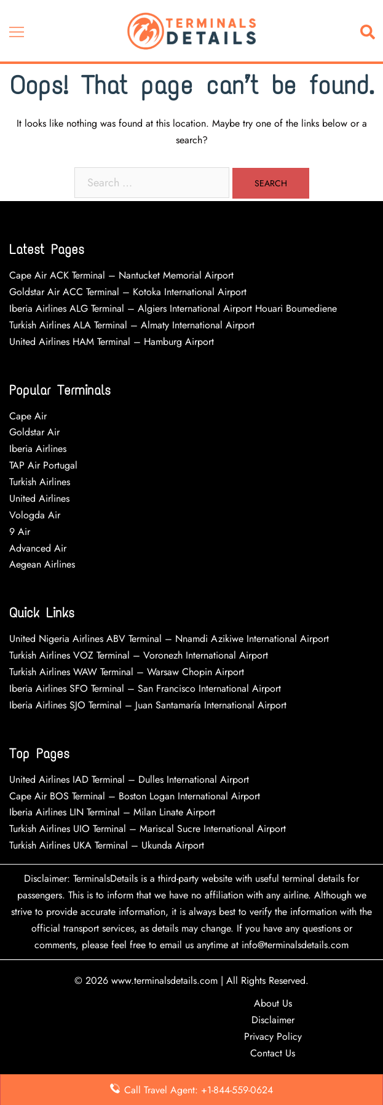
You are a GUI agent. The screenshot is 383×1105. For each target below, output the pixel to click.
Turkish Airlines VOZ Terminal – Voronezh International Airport (138, 655)
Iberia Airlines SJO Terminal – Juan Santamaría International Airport (147, 705)
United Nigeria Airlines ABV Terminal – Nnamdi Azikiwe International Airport (169, 639)
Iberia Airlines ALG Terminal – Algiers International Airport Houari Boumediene (173, 308)
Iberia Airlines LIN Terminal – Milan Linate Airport (112, 812)
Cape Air (28, 416)
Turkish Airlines (39, 482)
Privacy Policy (273, 1036)
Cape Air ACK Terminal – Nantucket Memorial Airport (121, 275)
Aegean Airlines (42, 564)
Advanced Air (39, 548)
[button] (370, 31)
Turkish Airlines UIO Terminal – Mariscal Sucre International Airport (147, 829)
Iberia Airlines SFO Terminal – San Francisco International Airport (145, 688)
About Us (273, 1003)
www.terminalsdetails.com (164, 980)
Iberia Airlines (37, 449)
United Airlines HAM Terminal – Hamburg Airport (111, 342)
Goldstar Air (34, 432)
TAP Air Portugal (43, 465)
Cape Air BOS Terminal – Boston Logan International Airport (134, 796)
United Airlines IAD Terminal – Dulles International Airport (129, 779)
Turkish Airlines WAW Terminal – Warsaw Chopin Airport (126, 672)
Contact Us (272, 1053)
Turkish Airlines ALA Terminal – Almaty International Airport (132, 325)
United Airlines (39, 498)
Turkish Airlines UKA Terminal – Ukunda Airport (106, 845)
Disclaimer (272, 1020)
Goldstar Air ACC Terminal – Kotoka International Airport (128, 292)
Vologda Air (34, 515)
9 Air (19, 532)
